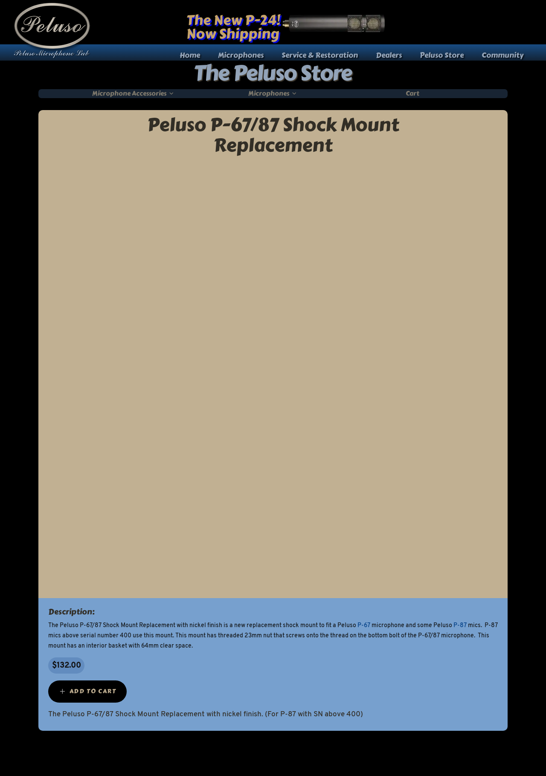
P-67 (363, 625)
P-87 (460, 625)
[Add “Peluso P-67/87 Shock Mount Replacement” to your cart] (87, 691)
